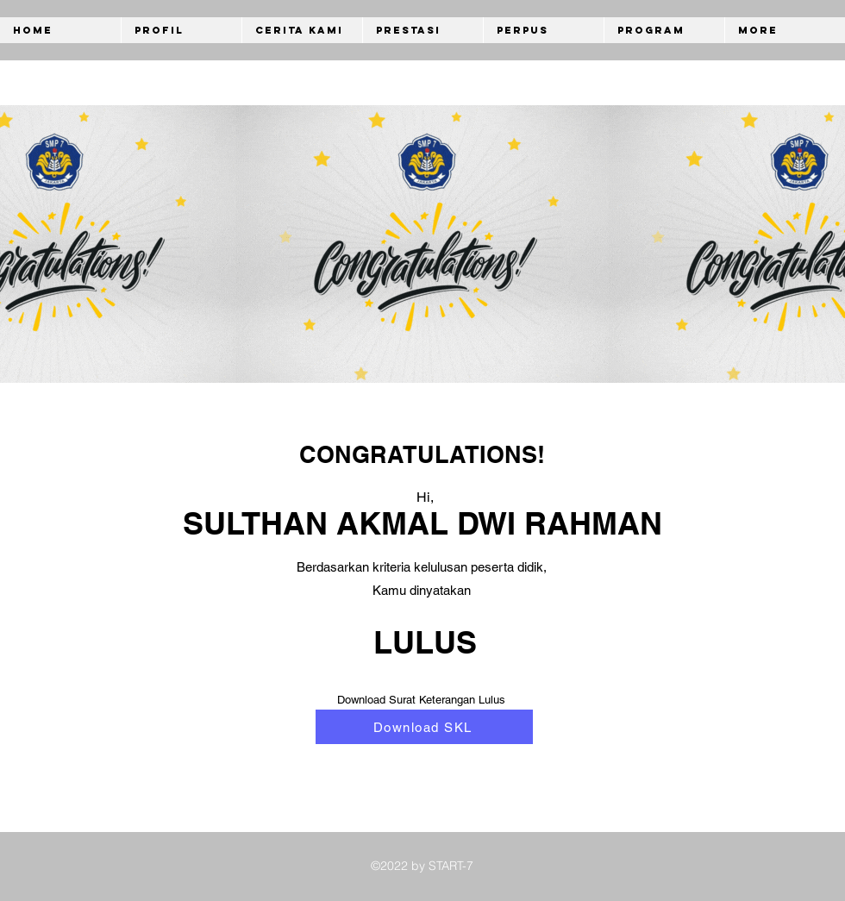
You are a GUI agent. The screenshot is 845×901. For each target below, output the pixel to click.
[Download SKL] (424, 727)
